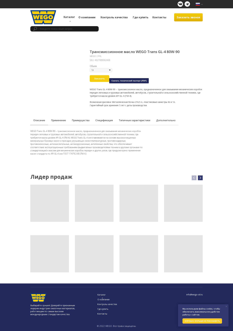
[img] (199, 4)
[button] (188, 17)
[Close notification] (226, 306)
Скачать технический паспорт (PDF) (129, 81)
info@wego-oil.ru (194, 294)
